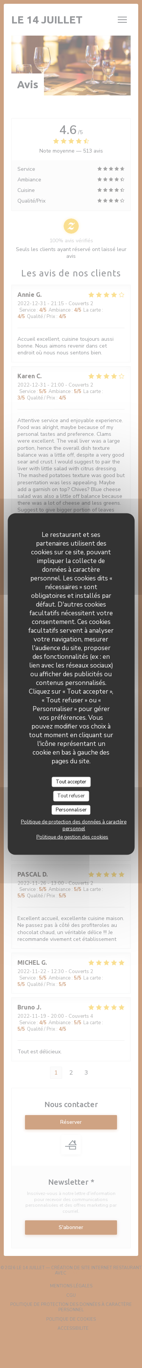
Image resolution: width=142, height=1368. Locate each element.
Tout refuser (71, 795)
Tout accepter (71, 781)
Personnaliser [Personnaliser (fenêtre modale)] (71, 809)
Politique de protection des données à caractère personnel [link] (73, 825)
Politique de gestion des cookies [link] (72, 837)
